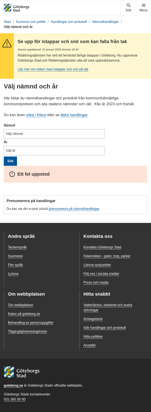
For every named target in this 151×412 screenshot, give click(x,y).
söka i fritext (36, 115)
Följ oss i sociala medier (101, 273)
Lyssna (13, 273)
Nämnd (9, 125)
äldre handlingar (73, 115)
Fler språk (15, 265)
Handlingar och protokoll (69, 22)
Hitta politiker (93, 336)
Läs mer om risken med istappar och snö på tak (53, 69)
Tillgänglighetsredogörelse (27, 331)
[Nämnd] (54, 133)
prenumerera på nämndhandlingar (74, 209)
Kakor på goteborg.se (24, 314)
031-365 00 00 (14, 399)
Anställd (89, 345)
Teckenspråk (17, 247)
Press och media (95, 282)
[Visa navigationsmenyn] (143, 7)
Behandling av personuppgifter (30, 322)
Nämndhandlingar (105, 22)
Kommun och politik (31, 22)
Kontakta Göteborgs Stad (102, 247)
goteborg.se (13, 385)
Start (7, 22)
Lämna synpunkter (97, 265)
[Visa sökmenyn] (128, 7)
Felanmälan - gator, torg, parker (106, 256)
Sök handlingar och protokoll (104, 327)
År (6, 142)
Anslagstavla (93, 319)
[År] (54, 150)
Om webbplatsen (20, 305)
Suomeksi (15, 256)
